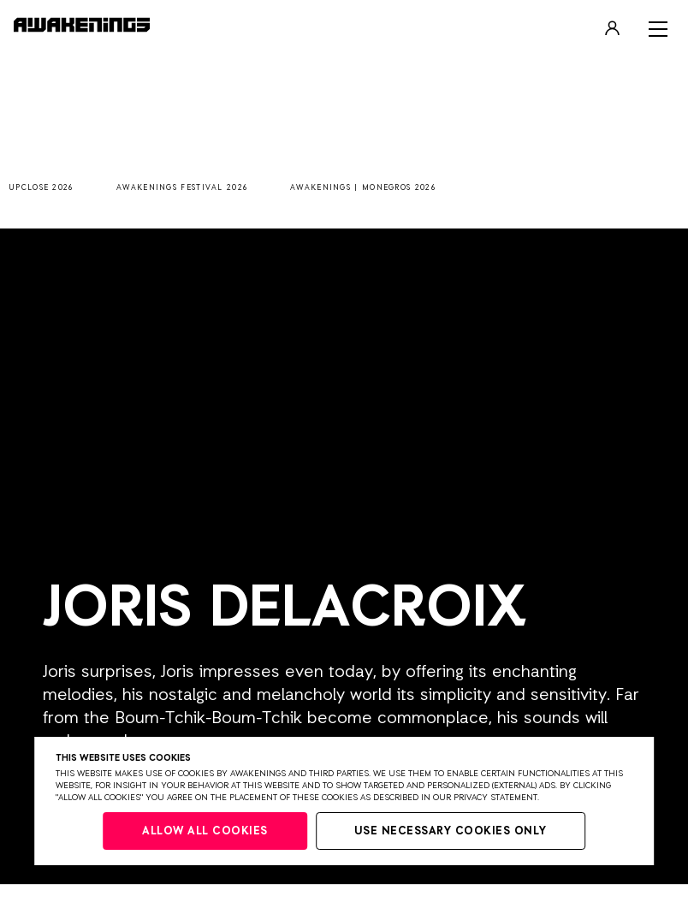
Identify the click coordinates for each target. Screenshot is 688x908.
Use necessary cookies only (450, 831)
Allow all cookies (205, 831)
